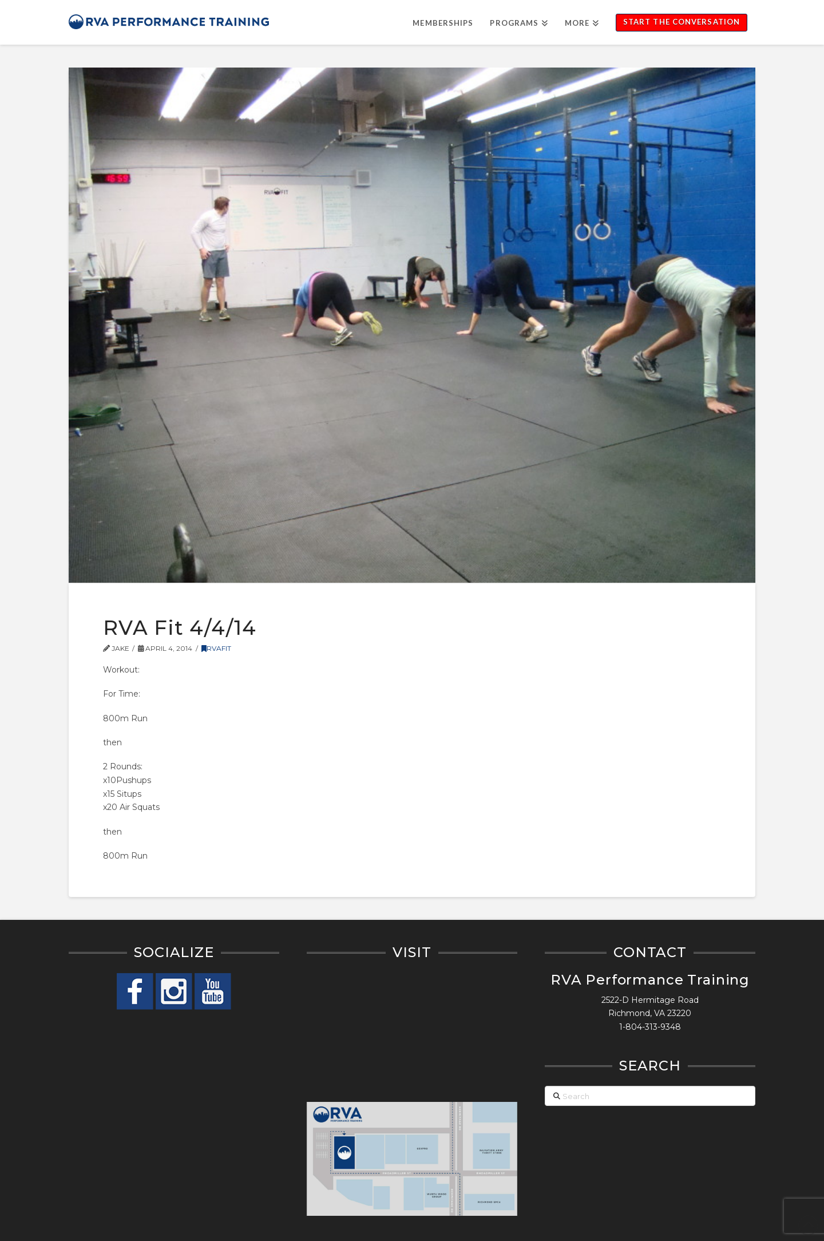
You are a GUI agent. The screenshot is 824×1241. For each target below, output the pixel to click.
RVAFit (216, 648)
